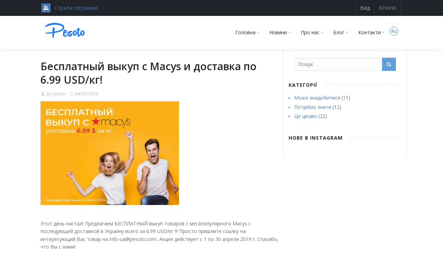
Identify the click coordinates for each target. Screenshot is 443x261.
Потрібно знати (312, 107)
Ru (394, 31)
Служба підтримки (76, 7)
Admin (59, 94)
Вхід (365, 7)
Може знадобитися (317, 97)
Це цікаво (305, 116)
